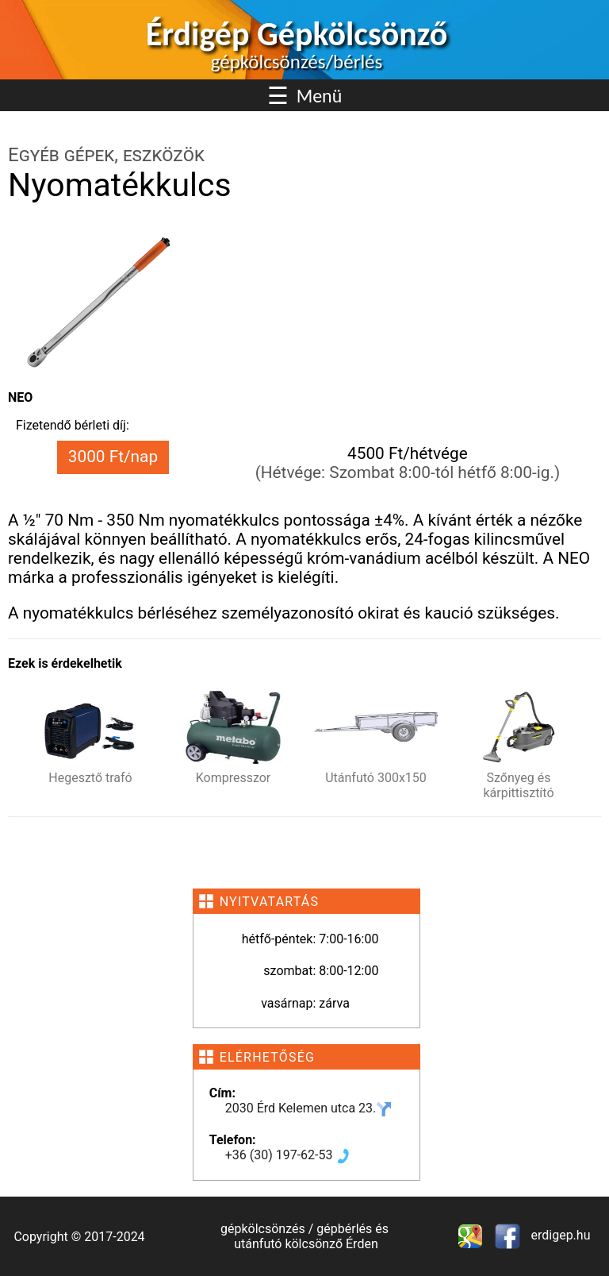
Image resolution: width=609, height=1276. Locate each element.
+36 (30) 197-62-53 (288, 1154)
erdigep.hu (559, 1235)
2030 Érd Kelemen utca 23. (309, 1108)
